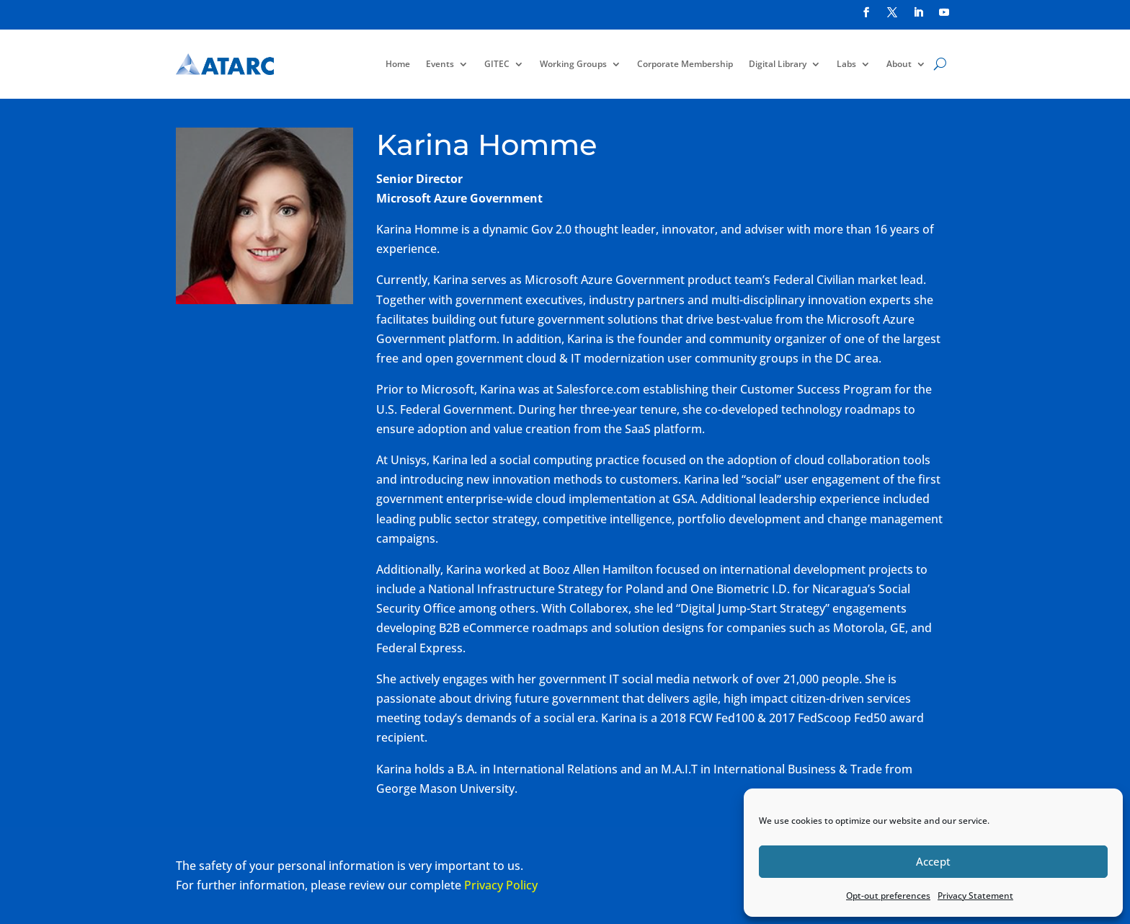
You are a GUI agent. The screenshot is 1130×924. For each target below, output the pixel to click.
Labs (846, 64)
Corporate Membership (685, 64)
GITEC (497, 64)
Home (398, 64)
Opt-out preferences (888, 895)
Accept (933, 861)
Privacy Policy (501, 885)
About (899, 64)
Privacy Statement (975, 895)
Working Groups (573, 64)
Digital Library (777, 64)
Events (440, 64)
